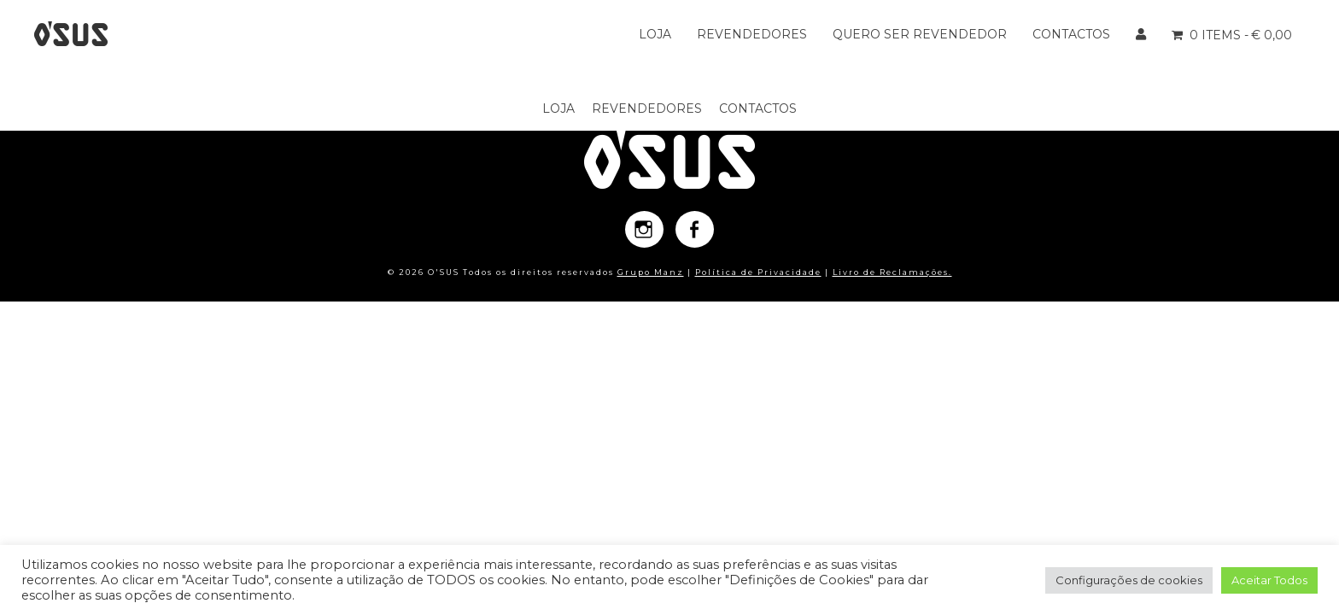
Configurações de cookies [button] (1128, 580)
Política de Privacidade (758, 272)
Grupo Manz (650, 272)
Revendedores (752, 34)
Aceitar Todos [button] (1269, 580)
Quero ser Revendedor (920, 34)
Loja (655, 34)
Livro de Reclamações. (892, 272)
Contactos (1071, 34)
